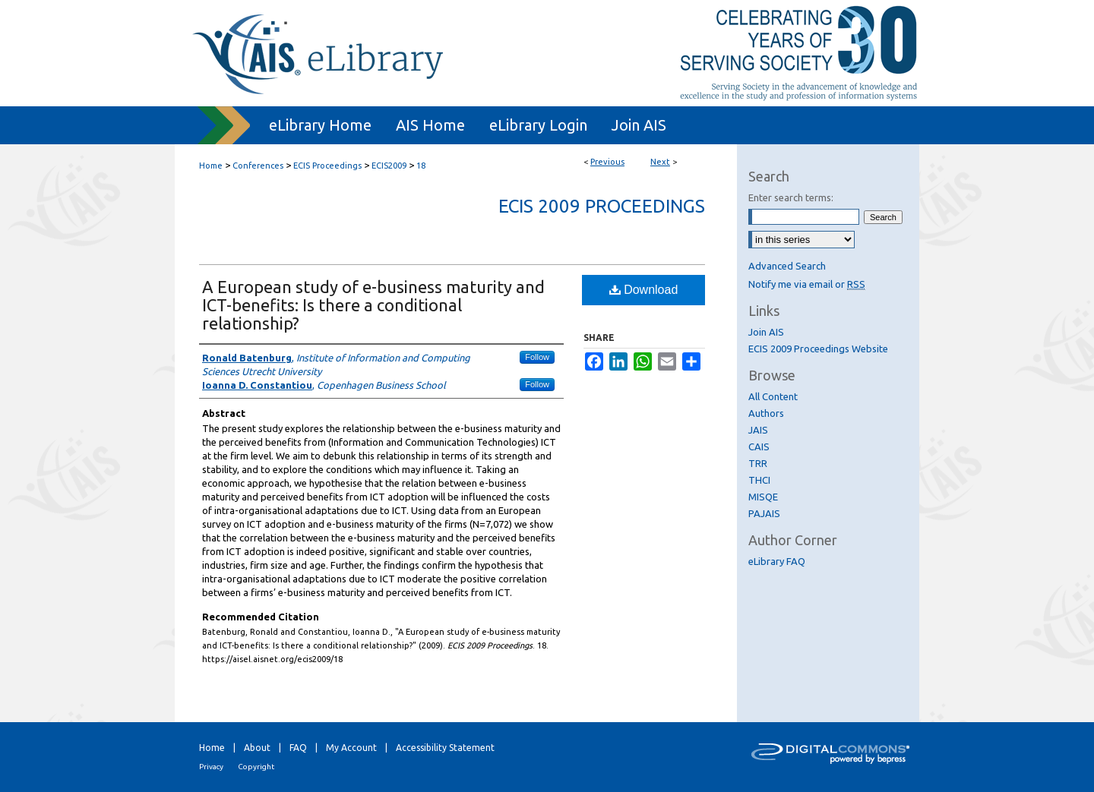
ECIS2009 (389, 165)
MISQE (763, 496)
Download (643, 289)
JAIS (758, 429)
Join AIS (766, 332)
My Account (351, 748)
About (257, 748)
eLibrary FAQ (776, 561)
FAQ (298, 748)
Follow (537, 356)
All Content (773, 396)
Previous (607, 161)
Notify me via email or (806, 284)
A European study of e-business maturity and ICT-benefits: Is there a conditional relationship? (373, 305)
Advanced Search (787, 265)
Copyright (256, 766)
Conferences (257, 165)
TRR (757, 463)
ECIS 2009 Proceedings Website (818, 348)
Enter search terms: (790, 197)
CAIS (759, 446)
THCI (759, 480)
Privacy (211, 766)
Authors (766, 413)
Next (660, 161)
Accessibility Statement (445, 748)
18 (420, 165)
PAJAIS (764, 513)
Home (211, 165)
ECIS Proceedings (327, 165)
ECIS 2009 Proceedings (601, 206)
